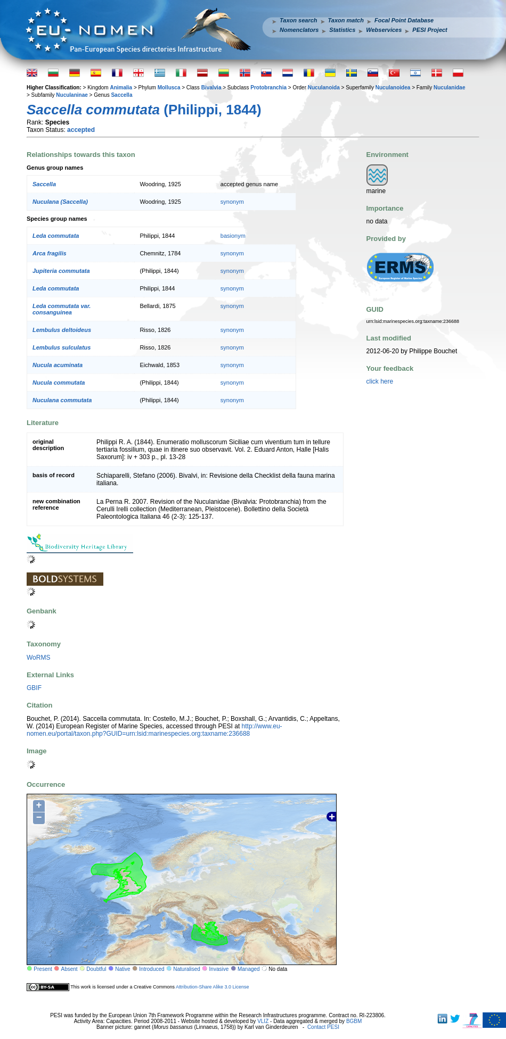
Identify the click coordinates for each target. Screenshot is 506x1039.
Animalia (121, 87)
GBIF (34, 688)
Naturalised (186, 969)
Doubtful (96, 969)
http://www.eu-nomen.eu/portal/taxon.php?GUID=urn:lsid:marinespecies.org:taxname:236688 (154, 729)
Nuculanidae (449, 87)
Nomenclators (299, 30)
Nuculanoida (324, 87)
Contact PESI (323, 1027)
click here (380, 381)
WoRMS (38, 657)
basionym (233, 235)
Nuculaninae (71, 95)
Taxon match (346, 20)
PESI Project (429, 30)
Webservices (384, 30)
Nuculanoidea (393, 87)
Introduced (151, 969)
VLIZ (262, 1021)
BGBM (354, 1021)
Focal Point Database (404, 20)
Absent (69, 969)
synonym (232, 201)
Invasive (219, 969)
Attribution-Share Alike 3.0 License (212, 987)
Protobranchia (268, 87)
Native (122, 969)
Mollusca (169, 87)
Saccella (121, 95)
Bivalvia (211, 87)
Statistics (342, 30)
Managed (249, 969)
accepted (81, 130)
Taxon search (298, 20)
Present (43, 969)
